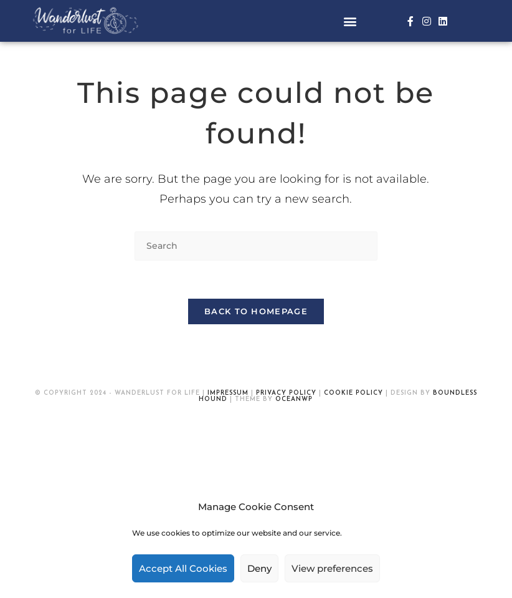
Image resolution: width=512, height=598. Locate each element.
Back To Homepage (256, 311)
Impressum (228, 393)
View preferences (332, 568)
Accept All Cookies (183, 568)
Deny (259, 568)
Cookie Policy (353, 393)
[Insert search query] (256, 246)
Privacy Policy (286, 393)
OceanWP (294, 399)
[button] (350, 21)
